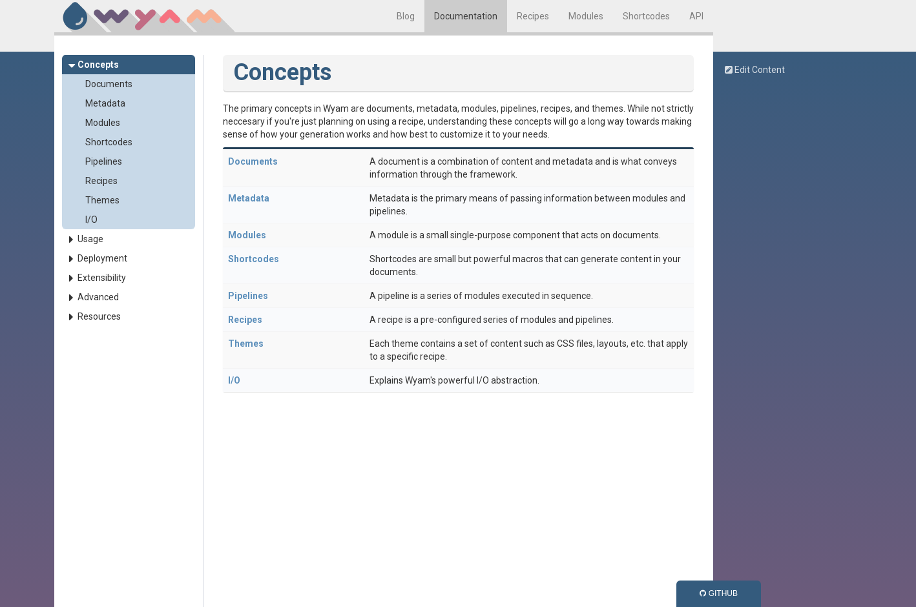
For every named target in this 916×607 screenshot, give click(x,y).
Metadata (105, 103)
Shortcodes (646, 16)
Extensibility (102, 278)
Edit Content (755, 70)
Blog (406, 16)
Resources (99, 316)
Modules (585, 16)
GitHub (719, 593)
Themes (102, 200)
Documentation (465, 16)
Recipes (533, 16)
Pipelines (103, 161)
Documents (108, 84)
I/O (91, 219)
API (696, 16)
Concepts (98, 64)
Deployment (102, 258)
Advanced (98, 297)
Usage (90, 239)
